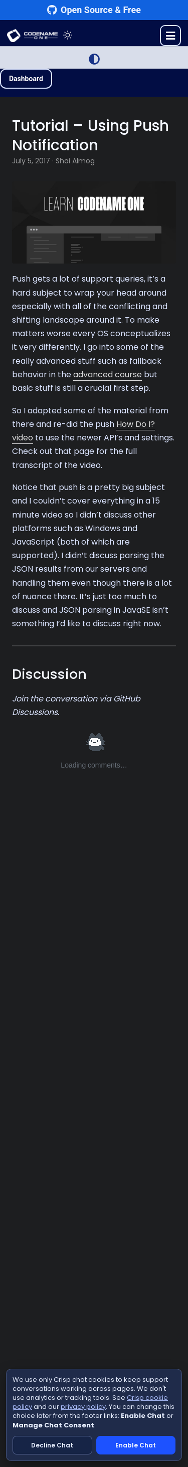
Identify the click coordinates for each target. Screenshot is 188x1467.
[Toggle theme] (68, 35)
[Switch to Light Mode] (94, 59)
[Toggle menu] (170, 35)
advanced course (107, 374)
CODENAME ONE (32, 35)
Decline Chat (52, 1445)
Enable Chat (135, 1445)
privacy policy (83, 1406)
